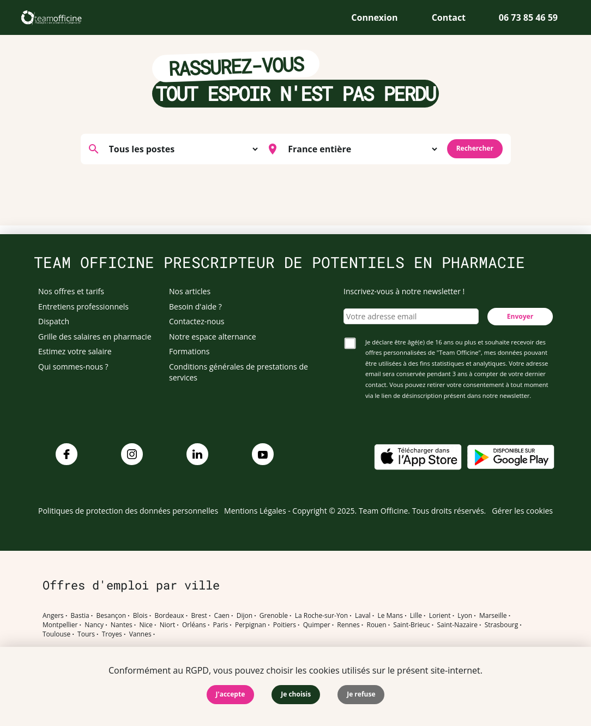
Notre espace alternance (212, 336)
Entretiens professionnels (83, 306)
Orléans (194, 625)
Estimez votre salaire (75, 351)
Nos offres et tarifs (71, 291)
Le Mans (390, 615)
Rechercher (474, 148)
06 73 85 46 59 (528, 17)
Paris (220, 625)
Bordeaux (169, 615)
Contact (449, 17)
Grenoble (274, 615)
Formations (189, 351)
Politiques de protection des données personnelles (128, 510)
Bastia (80, 615)
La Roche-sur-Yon (321, 615)
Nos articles (189, 291)
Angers (53, 615)
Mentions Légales (255, 510)
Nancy (94, 625)
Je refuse (361, 694)
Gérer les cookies (522, 510)
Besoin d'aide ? (195, 306)
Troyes (112, 634)
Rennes (348, 625)
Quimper (316, 625)
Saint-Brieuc (411, 625)
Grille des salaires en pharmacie (95, 336)
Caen (222, 615)
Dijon (244, 615)
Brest (199, 615)
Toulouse (56, 634)
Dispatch (53, 321)
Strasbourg (501, 625)
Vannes (140, 634)
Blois (140, 615)
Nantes (121, 625)
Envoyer (520, 316)
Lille (416, 615)
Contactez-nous (197, 321)
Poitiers (284, 625)
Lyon (464, 615)
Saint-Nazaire (457, 625)
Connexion (374, 17)
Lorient (440, 615)
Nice (146, 625)
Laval (363, 615)
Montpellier (60, 625)
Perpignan (250, 625)
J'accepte (230, 694)
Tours (86, 634)
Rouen (376, 625)
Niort (167, 625)
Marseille (493, 615)
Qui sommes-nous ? (73, 366)
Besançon (111, 615)
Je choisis (296, 694)
